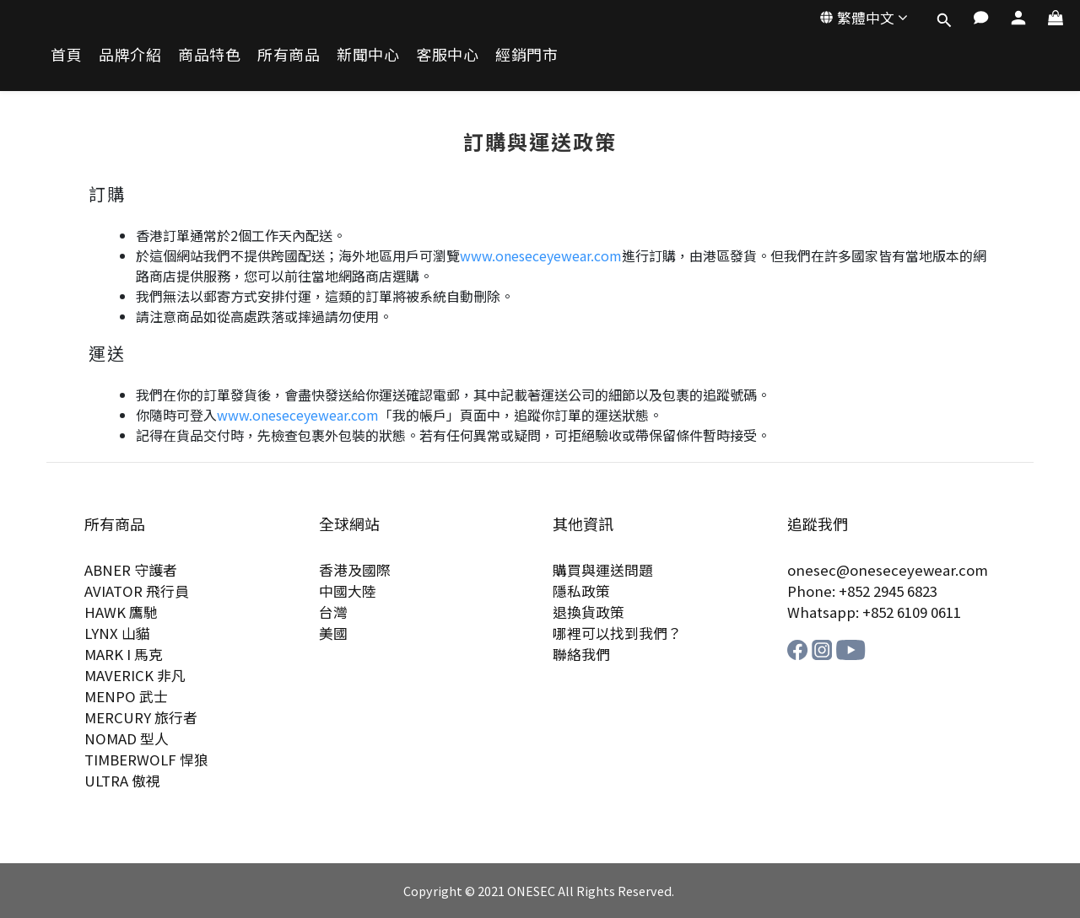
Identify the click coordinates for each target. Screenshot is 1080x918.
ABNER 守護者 (130, 570)
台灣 (333, 612)
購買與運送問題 (603, 570)
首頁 (66, 54)
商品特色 (209, 54)
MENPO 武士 (126, 696)
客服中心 (447, 54)
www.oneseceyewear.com (541, 255)
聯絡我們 (581, 654)
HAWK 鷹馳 (121, 612)
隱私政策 (581, 591)
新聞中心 (368, 54)
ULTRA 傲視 (122, 780)
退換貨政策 (588, 612)
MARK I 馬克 (123, 654)
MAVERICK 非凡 (135, 675)
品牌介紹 (130, 54)
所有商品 (288, 54)
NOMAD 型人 (126, 738)
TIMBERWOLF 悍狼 (146, 759)
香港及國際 (355, 570)
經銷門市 (526, 54)
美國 (333, 633)
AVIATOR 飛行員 (136, 591)
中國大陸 (347, 591)
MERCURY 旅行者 (140, 717)
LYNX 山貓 (117, 633)
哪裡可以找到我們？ (617, 633)
